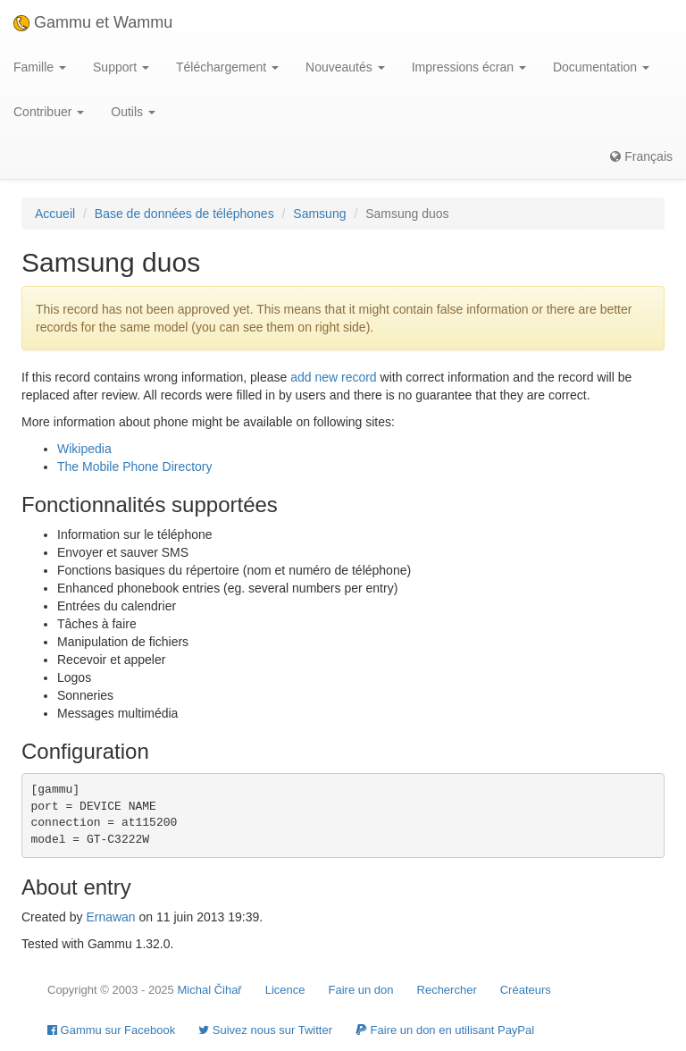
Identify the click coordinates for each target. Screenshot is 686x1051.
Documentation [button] (601, 67)
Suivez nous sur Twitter (265, 1030)
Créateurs (525, 989)
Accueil (55, 213)
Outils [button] (133, 112)
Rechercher (447, 989)
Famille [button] (39, 67)
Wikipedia (84, 448)
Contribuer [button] (48, 112)
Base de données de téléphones (184, 213)
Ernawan (110, 917)
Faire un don (361, 989)
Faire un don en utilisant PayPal (445, 1030)
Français (641, 156)
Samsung (319, 213)
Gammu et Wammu (92, 22)
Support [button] (121, 67)
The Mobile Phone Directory (135, 466)
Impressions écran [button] (469, 67)
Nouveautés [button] (345, 67)
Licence (285, 989)
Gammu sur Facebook (111, 1030)
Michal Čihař (209, 989)
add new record (333, 377)
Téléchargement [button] (227, 67)
